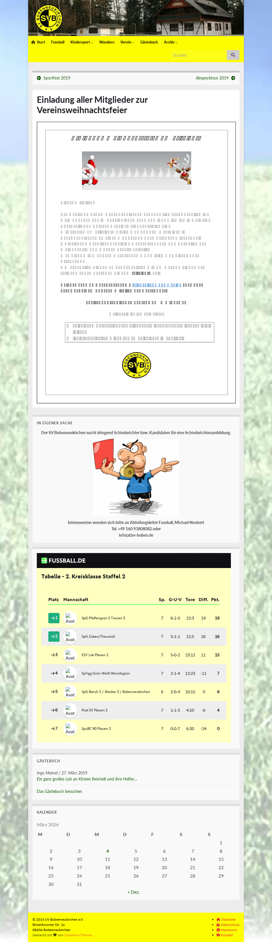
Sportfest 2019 (56, 77)
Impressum (227, 930)
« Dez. (134, 891)
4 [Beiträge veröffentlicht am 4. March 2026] (107, 851)
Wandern (106, 42)
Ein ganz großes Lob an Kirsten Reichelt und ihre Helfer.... (87, 778)
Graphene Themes (78, 935)
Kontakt (225, 935)
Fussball (57, 42)
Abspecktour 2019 (212, 77)
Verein (127, 42)
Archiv (171, 42)
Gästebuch (149, 42)
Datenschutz (228, 924)
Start (38, 42)
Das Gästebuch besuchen (59, 791)
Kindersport (81, 42)
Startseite (226, 919)
